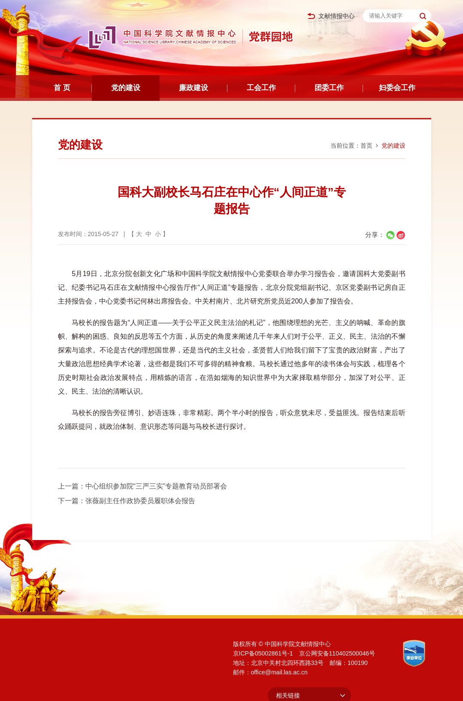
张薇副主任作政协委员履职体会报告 (140, 500)
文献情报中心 (330, 16)
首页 (366, 145)
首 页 (62, 88)
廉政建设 (193, 88)
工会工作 (261, 88)
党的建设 (125, 88)
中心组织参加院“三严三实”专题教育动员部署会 (156, 486)
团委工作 (329, 88)
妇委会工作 (397, 88)
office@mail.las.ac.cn (279, 672)
